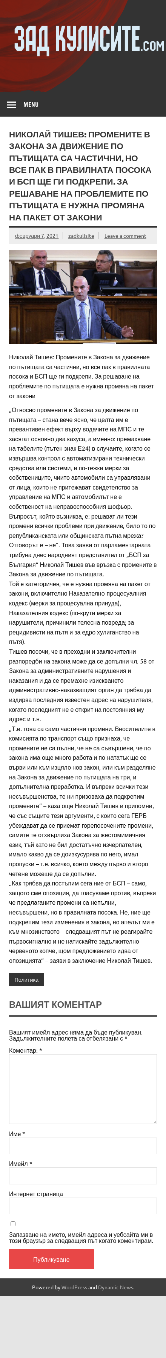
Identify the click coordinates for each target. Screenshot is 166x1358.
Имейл (20, 1163)
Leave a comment (125, 235)
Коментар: (25, 1050)
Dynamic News (115, 1287)
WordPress (74, 1287)
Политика (26, 979)
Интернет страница (36, 1193)
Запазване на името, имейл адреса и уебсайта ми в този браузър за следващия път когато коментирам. (81, 1237)
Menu (30, 104)
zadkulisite (81, 235)
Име (17, 1133)
